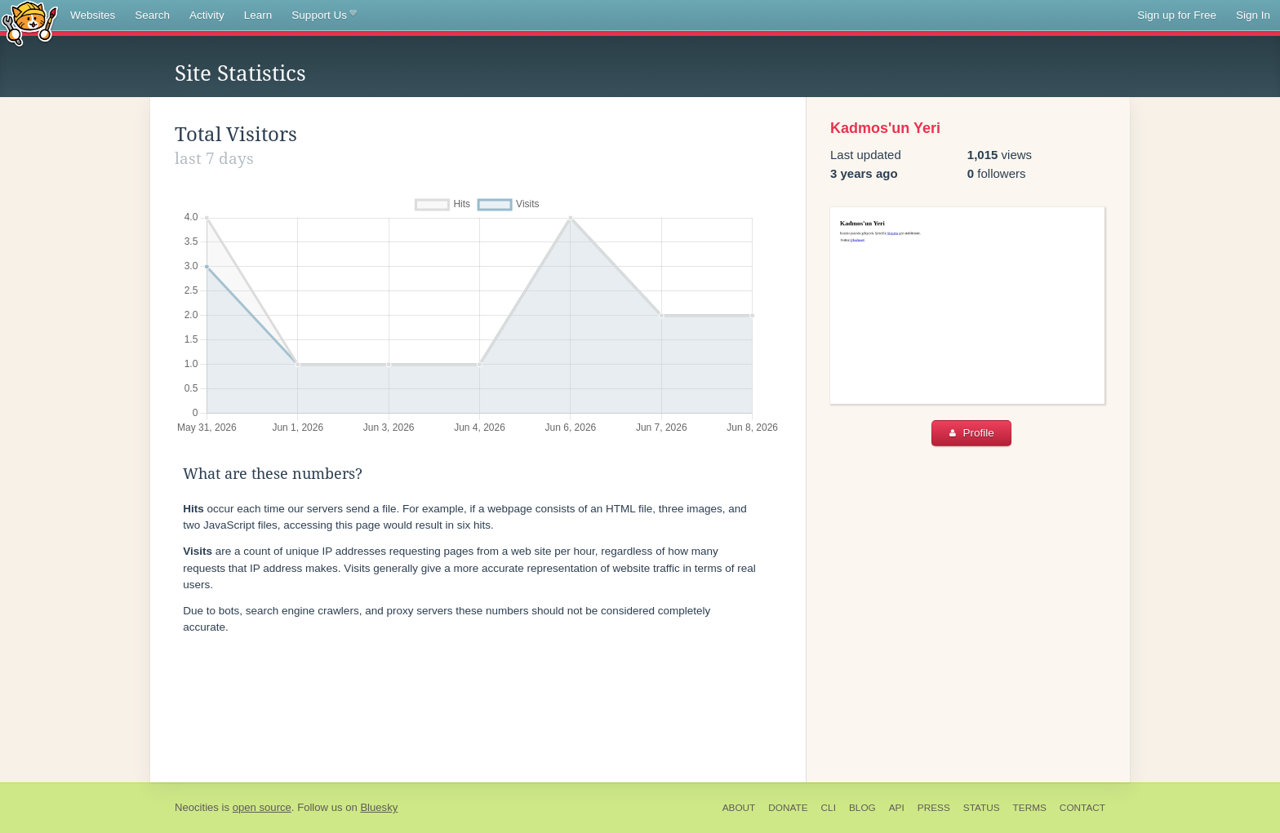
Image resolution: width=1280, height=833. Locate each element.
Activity (206, 15)
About (739, 807)
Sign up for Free (1176, 15)
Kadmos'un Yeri (885, 128)
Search (152, 15)
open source (262, 807)
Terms (1030, 807)
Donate (787, 807)
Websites (92, 15)
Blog (862, 807)
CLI (828, 807)
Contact (1082, 807)
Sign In (1253, 15)
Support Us (323, 15)
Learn (258, 15)
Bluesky (379, 807)
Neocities (197, 807)
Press (934, 807)
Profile (971, 433)
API (896, 807)
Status (981, 807)
